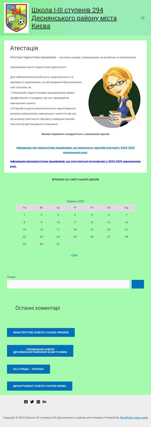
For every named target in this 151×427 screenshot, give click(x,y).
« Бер (74, 254)
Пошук (11, 276)
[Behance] (44, 402)
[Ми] (26, 402)
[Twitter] (32, 402)
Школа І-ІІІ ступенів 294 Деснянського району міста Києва (74, 18)
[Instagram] (38, 402)
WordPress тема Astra (134, 417)
